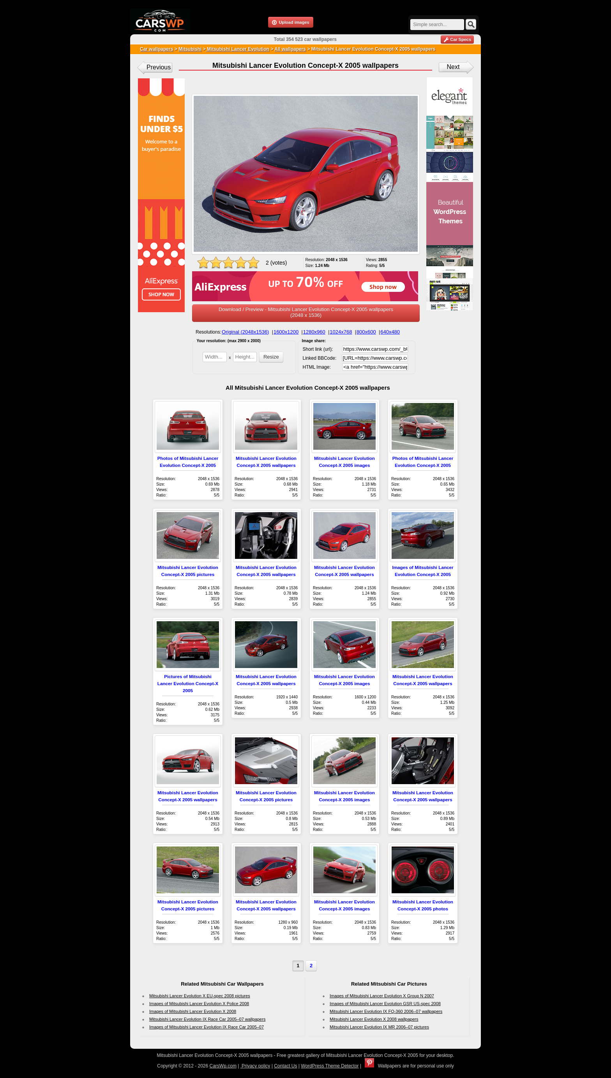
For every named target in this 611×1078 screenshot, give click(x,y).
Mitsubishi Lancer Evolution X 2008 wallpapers (374, 1019)
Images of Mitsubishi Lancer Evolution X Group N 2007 (382, 995)
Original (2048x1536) (245, 332)
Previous (159, 67)
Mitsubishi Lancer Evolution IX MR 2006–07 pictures (379, 1027)
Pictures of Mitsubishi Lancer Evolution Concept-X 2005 (188, 683)
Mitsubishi (189, 49)
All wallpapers (290, 49)
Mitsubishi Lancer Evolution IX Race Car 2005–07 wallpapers (207, 1019)
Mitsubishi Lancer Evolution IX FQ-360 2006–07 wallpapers (386, 1011)
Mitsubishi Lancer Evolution (237, 49)
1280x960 (314, 332)
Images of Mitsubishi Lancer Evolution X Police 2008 (199, 1003)
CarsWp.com (223, 1066)
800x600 (366, 332)
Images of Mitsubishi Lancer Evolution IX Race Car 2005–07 (206, 1027)
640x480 (390, 332)
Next (453, 67)
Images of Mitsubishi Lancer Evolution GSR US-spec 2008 (385, 1003)
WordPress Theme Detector (329, 1066)
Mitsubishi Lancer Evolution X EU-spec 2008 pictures (199, 995)
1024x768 (341, 332)
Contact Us (285, 1066)
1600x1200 (286, 332)
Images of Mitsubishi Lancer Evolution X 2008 (192, 1011)
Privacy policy (255, 1066)
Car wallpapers (156, 49)
